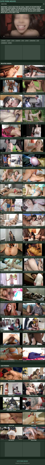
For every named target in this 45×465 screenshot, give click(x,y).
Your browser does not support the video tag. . (22, 26)
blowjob (4, 40)
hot (23, 40)
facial (27, 40)
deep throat (33, 40)
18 (38, 40)
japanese (18, 40)
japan (9, 40)
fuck (13, 40)
